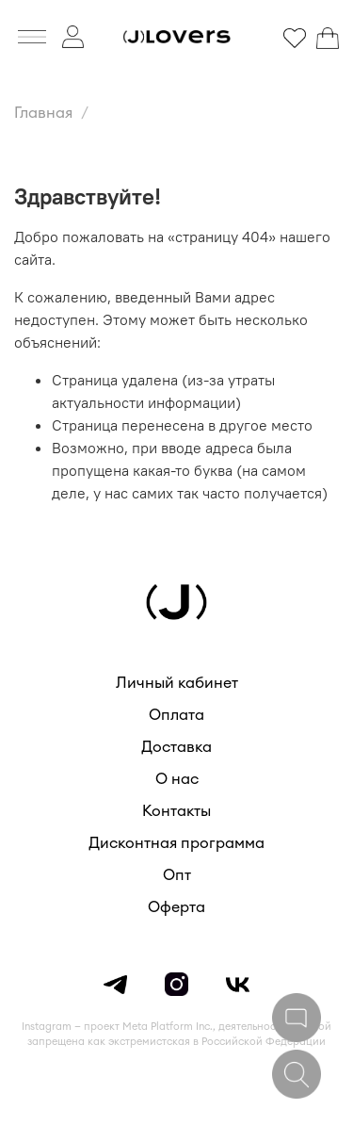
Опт (177, 875)
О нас (177, 779)
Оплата (176, 715)
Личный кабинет (177, 683)
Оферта (176, 907)
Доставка (176, 747)
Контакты (176, 811)
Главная (43, 113)
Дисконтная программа (176, 843)
